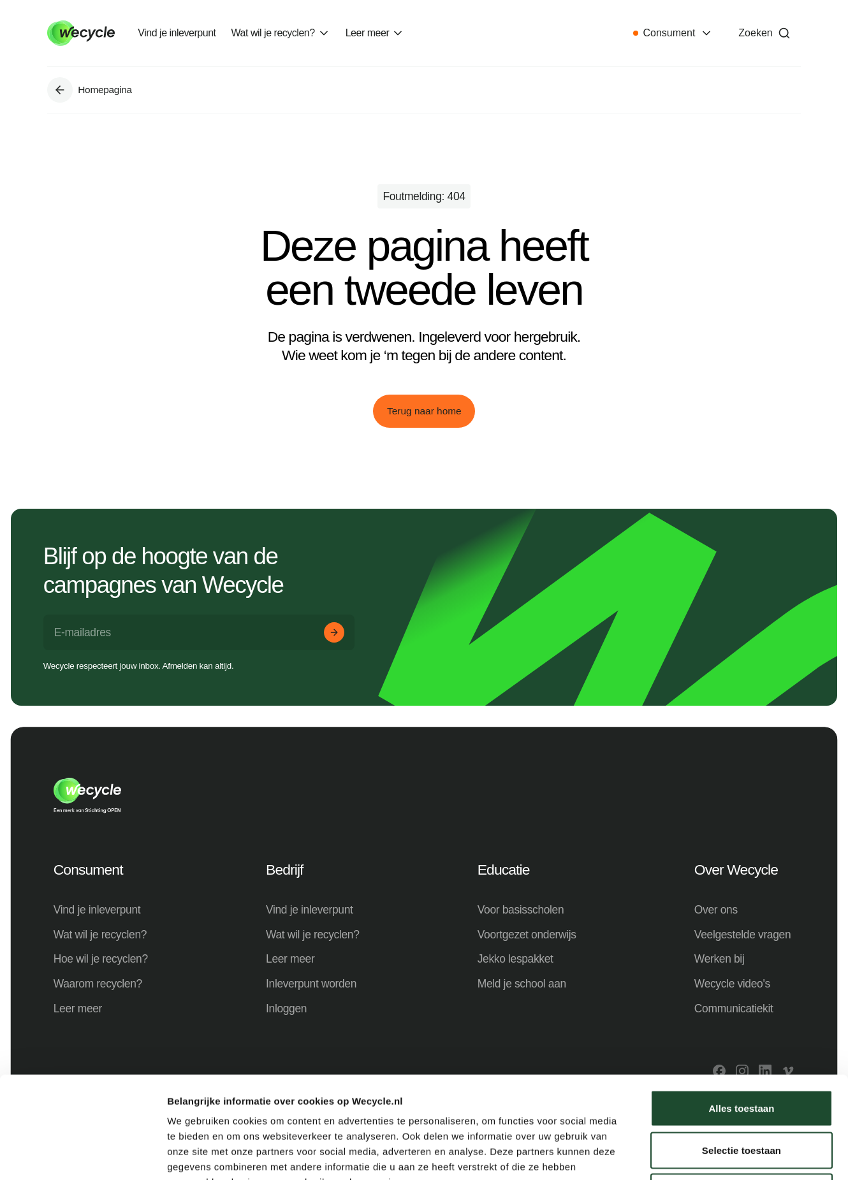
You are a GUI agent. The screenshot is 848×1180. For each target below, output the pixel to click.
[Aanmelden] (334, 632)
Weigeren (741, 1096)
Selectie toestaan (741, 1054)
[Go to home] (81, 33)
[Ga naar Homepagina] (60, 90)
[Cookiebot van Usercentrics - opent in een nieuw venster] (82, 1155)
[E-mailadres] (199, 633)
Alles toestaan (741, 1012)
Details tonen (689, 1154)
